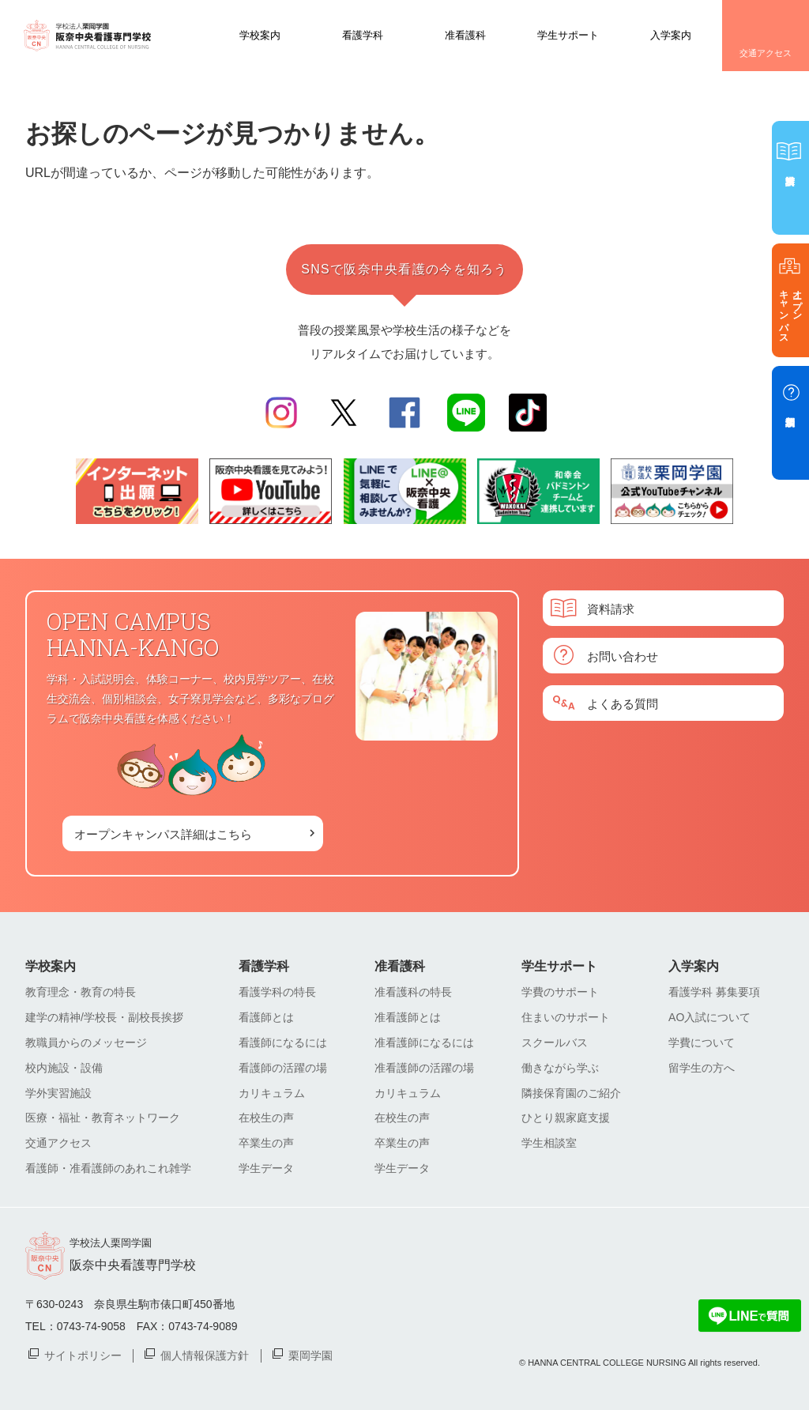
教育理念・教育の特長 (80, 992)
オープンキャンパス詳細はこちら (163, 833)
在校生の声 (266, 1117)
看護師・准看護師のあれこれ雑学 (108, 1168)
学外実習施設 (58, 1093)
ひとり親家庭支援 (565, 1117)
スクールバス (554, 1042)
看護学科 (362, 34)
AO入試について (709, 1017)
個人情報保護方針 (204, 1354)
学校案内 (259, 34)
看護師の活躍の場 (283, 1067)
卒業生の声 (266, 1143)
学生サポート (568, 34)
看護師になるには (283, 1042)
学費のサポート (560, 992)
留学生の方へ (701, 1067)
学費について (701, 1042)
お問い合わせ (622, 656)
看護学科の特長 (277, 992)
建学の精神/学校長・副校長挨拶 (104, 1017)
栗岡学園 (310, 1354)
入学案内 (670, 34)
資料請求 (610, 608)
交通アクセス (765, 53)
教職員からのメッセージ (86, 1042)
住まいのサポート (565, 1017)
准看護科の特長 (413, 992)
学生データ (266, 1168)
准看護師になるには (424, 1042)
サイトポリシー (83, 1354)
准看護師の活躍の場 (424, 1067)
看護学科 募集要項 (714, 992)
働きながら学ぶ (560, 1067)
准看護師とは (407, 1017)
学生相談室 (549, 1143)
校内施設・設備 (64, 1067)
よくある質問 (622, 703)
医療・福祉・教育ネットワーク (102, 1117)
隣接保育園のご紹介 (571, 1093)
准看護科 (465, 34)
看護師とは (266, 1017)
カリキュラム (272, 1093)
